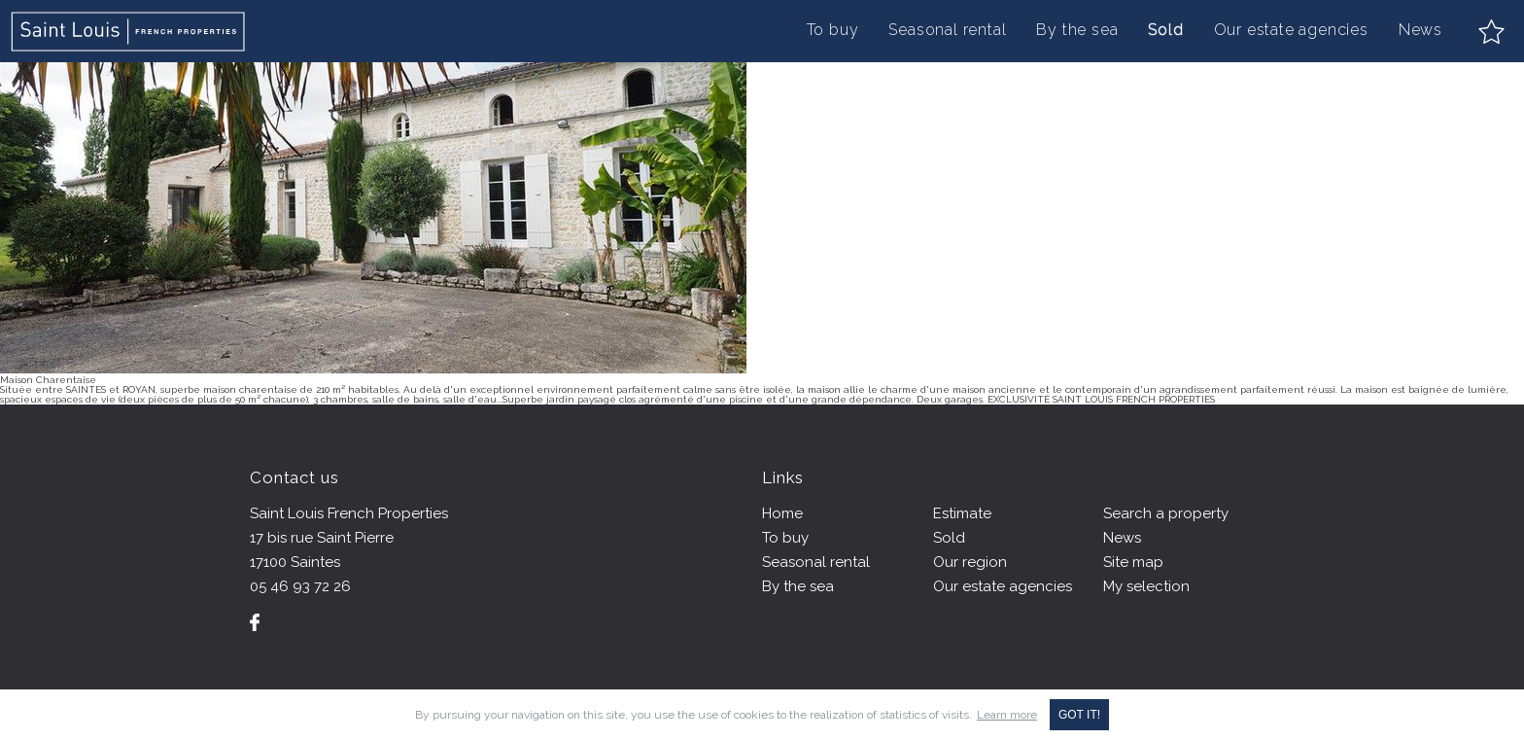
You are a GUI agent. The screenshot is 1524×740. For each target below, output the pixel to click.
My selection (1146, 586)
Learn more (1007, 715)
